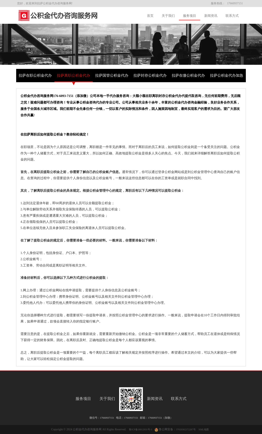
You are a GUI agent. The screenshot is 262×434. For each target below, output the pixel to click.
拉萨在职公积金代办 (35, 75)
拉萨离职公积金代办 (73, 75)
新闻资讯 (210, 15)
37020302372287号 (186, 429)
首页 (150, 15)
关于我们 (168, 15)
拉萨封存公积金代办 (150, 75)
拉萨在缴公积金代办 (188, 75)
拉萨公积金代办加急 (226, 75)
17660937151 (235, 3)
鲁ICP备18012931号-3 (140, 429)
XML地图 (203, 429)
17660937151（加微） (160, 417)
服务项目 (189, 15)
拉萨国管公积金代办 (111, 75)
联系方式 (232, 15)
